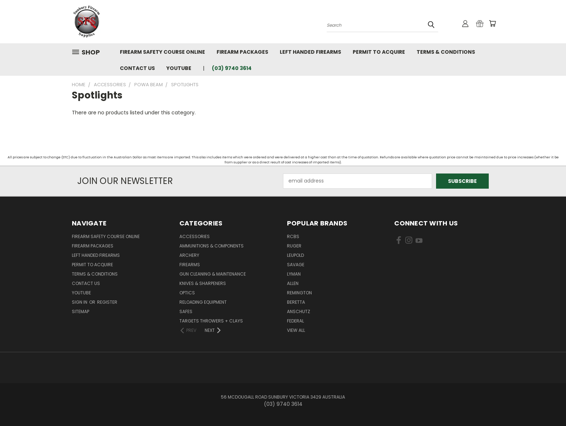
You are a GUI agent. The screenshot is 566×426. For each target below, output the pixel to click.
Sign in (80, 302)
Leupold (295, 255)
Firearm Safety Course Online (162, 52)
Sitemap (80, 311)
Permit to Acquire (379, 52)
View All (296, 330)
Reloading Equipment (203, 302)
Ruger (294, 246)
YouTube (178, 68)
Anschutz (298, 311)
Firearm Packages (242, 52)
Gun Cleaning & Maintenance (212, 274)
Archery (189, 255)
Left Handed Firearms (310, 52)
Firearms (189, 265)
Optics (187, 293)
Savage (295, 265)
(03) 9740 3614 (232, 68)
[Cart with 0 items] (492, 23)
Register (107, 302)
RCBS (293, 236)
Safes (185, 311)
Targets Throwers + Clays (211, 321)
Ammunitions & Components (211, 246)
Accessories (194, 236)
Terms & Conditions (446, 52)
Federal (295, 321)
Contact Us (137, 68)
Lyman (294, 274)
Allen (293, 283)
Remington (299, 293)
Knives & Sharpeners (202, 283)
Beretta (296, 302)
